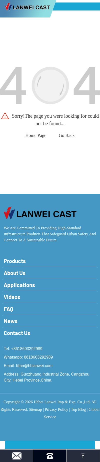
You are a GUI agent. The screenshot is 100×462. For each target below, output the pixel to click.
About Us (15, 273)
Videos (12, 297)
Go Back (66, 135)
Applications (19, 285)
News (11, 321)
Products (15, 261)
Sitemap (35, 409)
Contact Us (17, 333)
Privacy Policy (56, 409)
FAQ (8, 309)
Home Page (36, 135)
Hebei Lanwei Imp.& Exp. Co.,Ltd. (62, 402)
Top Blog (78, 409)
